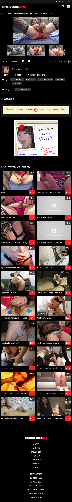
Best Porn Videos (36, 486)
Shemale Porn (36, 494)
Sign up (62, 2)
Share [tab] (15, 61)
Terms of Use (36, 478)
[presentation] (3, 50)
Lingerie (17, 84)
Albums (36, 448)
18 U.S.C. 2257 (36, 482)
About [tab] (5, 61)
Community (36, 460)
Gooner (59, 79)
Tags (36, 468)
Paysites (36, 464)
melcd (25, 69)
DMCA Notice (36, 474)
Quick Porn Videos (36, 490)
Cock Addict (16, 79)
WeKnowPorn (36, 497)
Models (36, 456)
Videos (36, 444)
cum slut (30, 79)
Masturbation (45, 79)
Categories (36, 452)
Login (55, 2)
